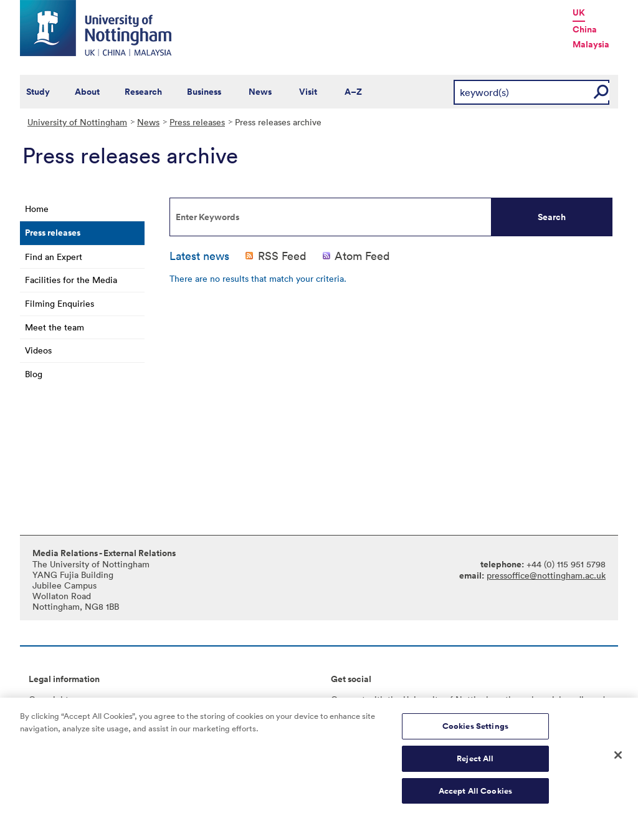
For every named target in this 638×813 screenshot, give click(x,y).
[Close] (618, 758)
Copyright (49, 699)
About (87, 91)
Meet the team (54, 327)
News (260, 91)
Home (37, 208)
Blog (33, 374)
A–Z (353, 91)
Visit (308, 91)
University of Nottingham (77, 122)
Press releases (197, 122)
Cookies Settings (475, 730)
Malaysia (591, 44)
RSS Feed (282, 255)
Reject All (475, 761)
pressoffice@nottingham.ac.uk (546, 575)
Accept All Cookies (475, 794)
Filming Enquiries (59, 303)
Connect (348, 699)
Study (38, 91)
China (585, 29)
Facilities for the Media (71, 280)
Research (143, 91)
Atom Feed (362, 255)
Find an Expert (53, 256)
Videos (38, 350)
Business (204, 91)
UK (579, 12)
